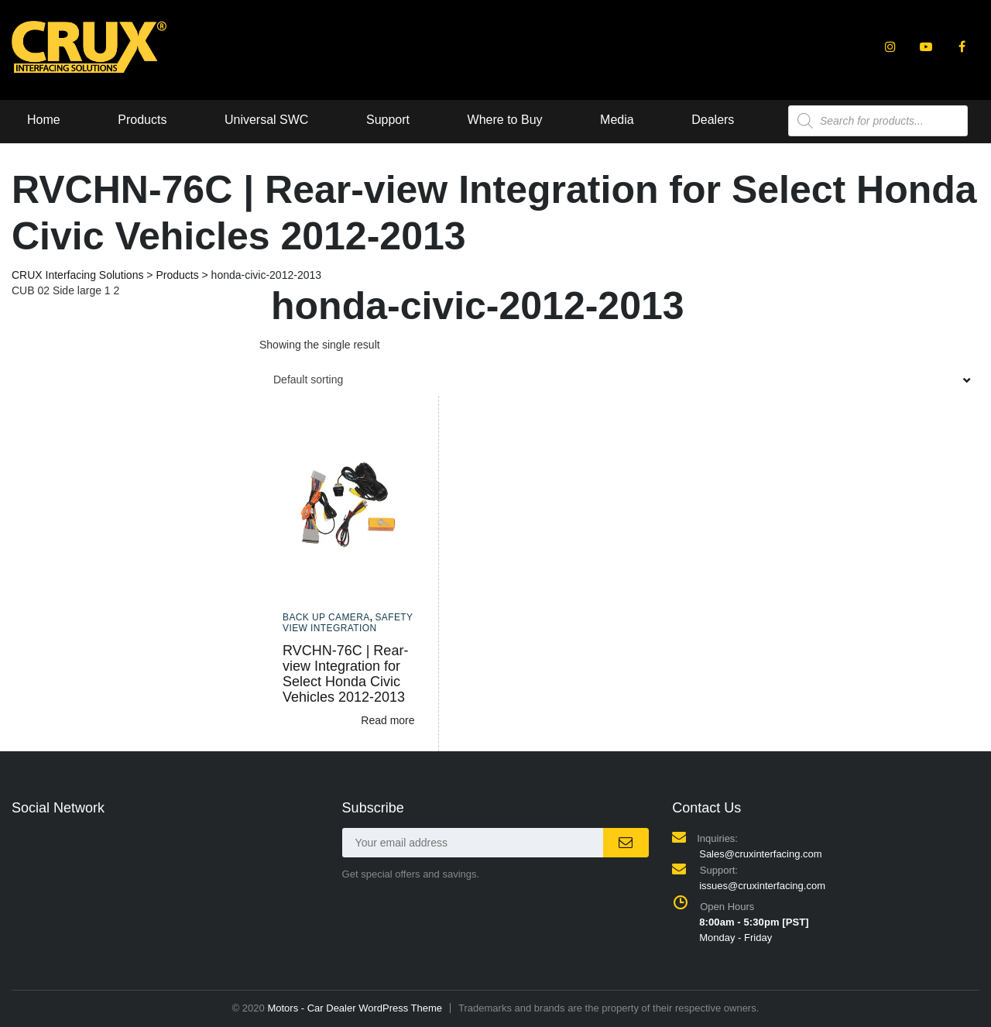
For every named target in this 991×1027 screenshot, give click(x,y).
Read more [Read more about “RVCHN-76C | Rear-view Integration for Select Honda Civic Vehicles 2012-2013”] (387, 720)
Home (43, 119)
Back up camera (326, 617)
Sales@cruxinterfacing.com (760, 854)
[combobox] (619, 379)
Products (142, 119)
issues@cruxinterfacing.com (762, 885)
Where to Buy (505, 119)
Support (388, 119)
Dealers (712, 119)
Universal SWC (266, 119)
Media (617, 119)
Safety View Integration (348, 623)
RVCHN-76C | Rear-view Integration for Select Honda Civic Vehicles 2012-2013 (345, 674)
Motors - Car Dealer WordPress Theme (354, 1008)
